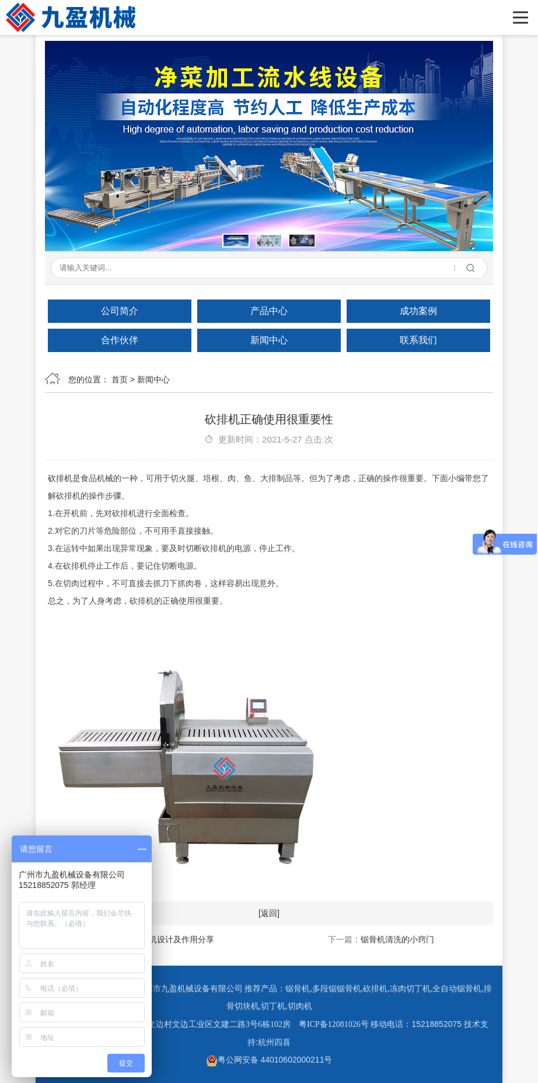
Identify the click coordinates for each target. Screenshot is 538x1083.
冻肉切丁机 (410, 988)
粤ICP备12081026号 (334, 1024)
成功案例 (418, 311)
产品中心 (269, 311)
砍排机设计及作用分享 (173, 939)
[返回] (269, 913)
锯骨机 (297, 988)
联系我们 (418, 340)
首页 (119, 379)
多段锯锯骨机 (336, 988)
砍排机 (60, 478)
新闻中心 (269, 340)
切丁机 (273, 1006)
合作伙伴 (119, 340)
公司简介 (119, 311)
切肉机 (300, 1006)
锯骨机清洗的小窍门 (397, 939)
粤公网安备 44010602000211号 (269, 1059)
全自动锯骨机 (456, 988)
